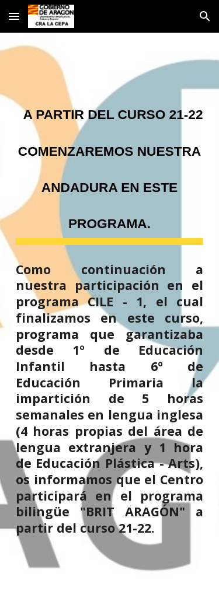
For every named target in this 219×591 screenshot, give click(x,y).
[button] (14, 16)
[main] (109, 166)
